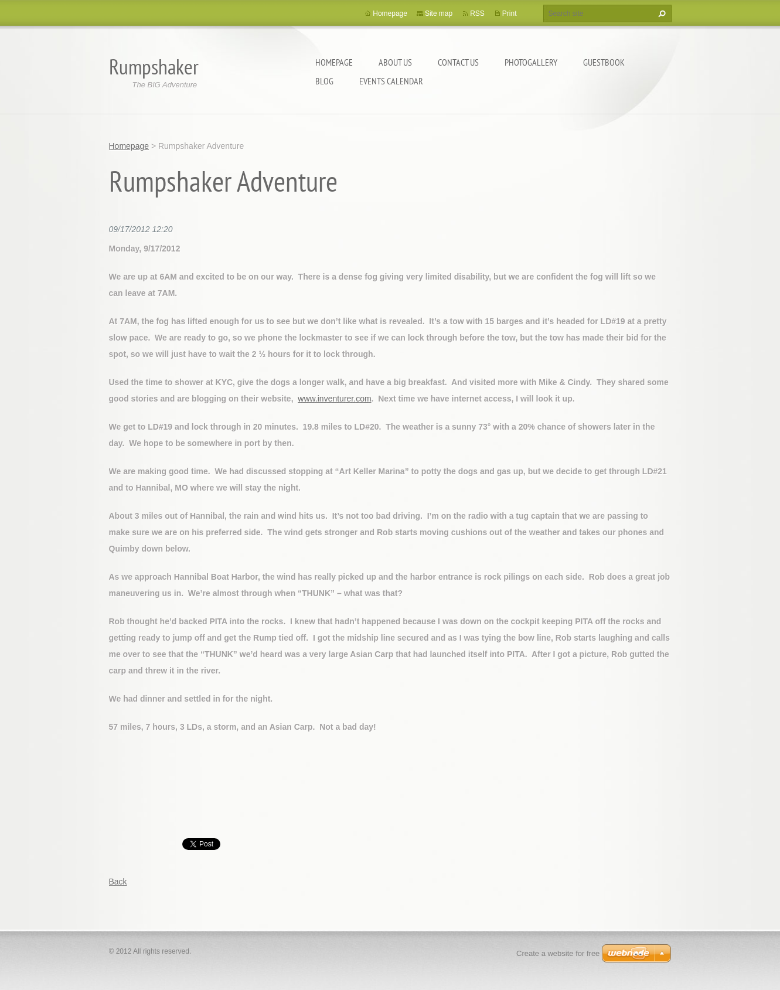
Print (509, 13)
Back (118, 881)
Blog (324, 81)
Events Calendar (391, 81)
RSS (477, 13)
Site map (438, 13)
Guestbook (604, 62)
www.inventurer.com (334, 398)
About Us (395, 62)
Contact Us (458, 62)
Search (660, 13)
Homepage (334, 62)
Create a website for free (558, 953)
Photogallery (531, 62)
